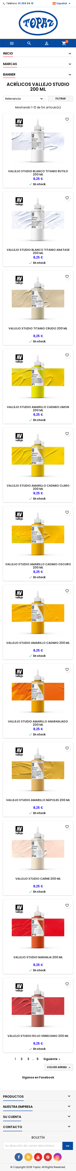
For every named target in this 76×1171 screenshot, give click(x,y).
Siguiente (52, 1059)
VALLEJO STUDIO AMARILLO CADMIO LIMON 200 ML (38, 408)
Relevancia (24, 98)
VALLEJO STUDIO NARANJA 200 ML (38, 957)
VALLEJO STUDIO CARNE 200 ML (38, 879)
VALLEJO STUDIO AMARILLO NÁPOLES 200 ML (38, 800)
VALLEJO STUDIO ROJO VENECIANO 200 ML (38, 1036)
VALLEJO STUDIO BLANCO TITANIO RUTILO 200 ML (38, 172)
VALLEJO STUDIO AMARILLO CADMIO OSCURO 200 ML (38, 565)
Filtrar (61, 98)
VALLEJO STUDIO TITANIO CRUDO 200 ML (38, 328)
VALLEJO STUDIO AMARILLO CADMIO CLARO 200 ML (38, 487)
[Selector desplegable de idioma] (61, 3)
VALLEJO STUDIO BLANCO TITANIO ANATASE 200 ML (38, 251)
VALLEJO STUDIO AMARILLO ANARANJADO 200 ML (38, 723)
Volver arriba (59, 1067)
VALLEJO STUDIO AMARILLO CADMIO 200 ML (38, 643)
